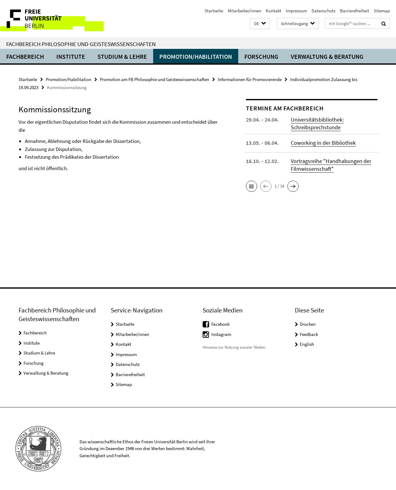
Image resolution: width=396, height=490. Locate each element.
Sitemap (382, 11)
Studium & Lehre (122, 56)
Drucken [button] (308, 324)
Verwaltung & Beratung (327, 56)
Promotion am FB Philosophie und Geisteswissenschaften (154, 79)
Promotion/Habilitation (195, 56)
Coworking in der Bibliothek (323, 142)
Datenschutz (323, 11)
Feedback (309, 334)
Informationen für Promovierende (250, 79)
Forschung (261, 56)
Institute (70, 56)
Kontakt (273, 11)
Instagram (221, 334)
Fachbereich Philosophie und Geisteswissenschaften (81, 44)
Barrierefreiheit (354, 11)
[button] (260, 23)
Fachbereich (25, 56)
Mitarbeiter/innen (244, 11)
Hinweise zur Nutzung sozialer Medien (234, 347)
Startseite (213, 11)
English (307, 344)
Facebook (220, 324)
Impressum (296, 11)
